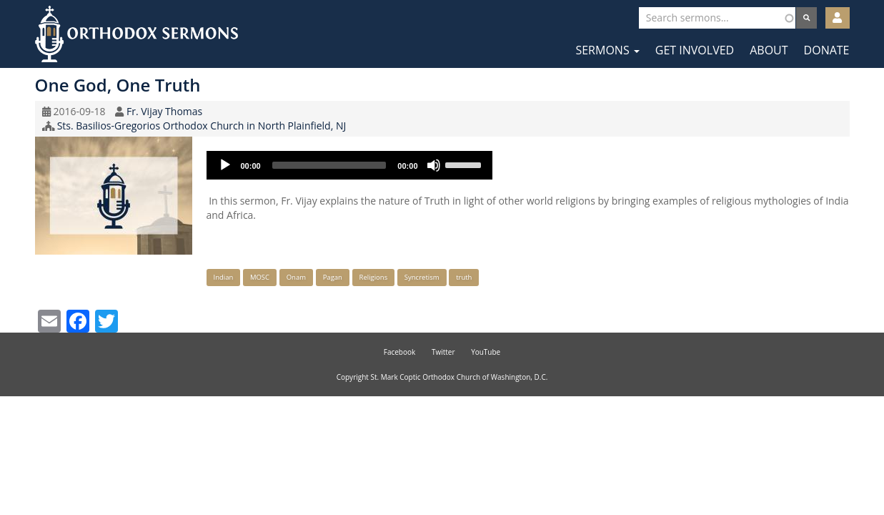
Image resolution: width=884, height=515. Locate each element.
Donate (827, 50)
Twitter (443, 352)
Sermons (607, 50)
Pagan (332, 277)
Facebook (400, 352)
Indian (224, 277)
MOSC (259, 277)
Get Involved (694, 50)
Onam (296, 277)
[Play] (225, 165)
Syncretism (421, 277)
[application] (349, 165)
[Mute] (434, 165)
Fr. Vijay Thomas (164, 111)
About (769, 50)
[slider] (329, 165)
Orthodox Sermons (136, 34)
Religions (373, 277)
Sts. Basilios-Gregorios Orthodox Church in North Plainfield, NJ (202, 125)
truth (464, 277)
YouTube (485, 352)
